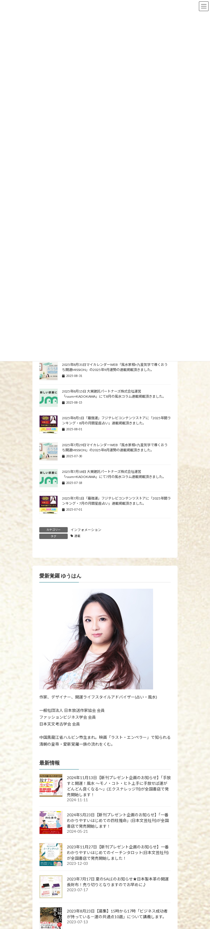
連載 (77, 536)
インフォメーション (86, 530)
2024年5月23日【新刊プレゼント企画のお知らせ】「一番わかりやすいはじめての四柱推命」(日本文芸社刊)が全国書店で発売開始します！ (118, 820)
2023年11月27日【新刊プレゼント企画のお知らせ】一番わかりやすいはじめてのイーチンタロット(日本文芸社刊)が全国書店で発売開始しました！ (118, 852)
